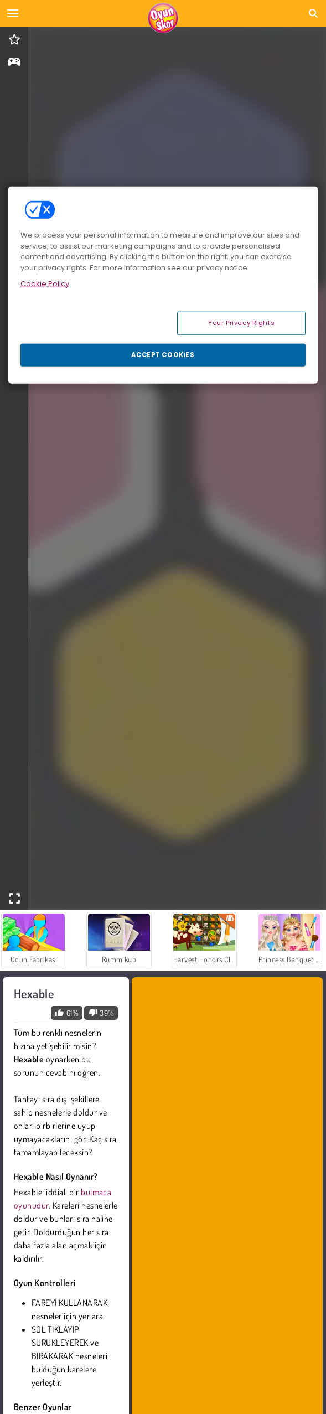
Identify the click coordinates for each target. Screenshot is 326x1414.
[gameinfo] (14, 63)
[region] (163, 285)
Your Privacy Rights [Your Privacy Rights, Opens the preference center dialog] (241, 322)
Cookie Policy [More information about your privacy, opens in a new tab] (44, 283)
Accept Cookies (162, 354)
